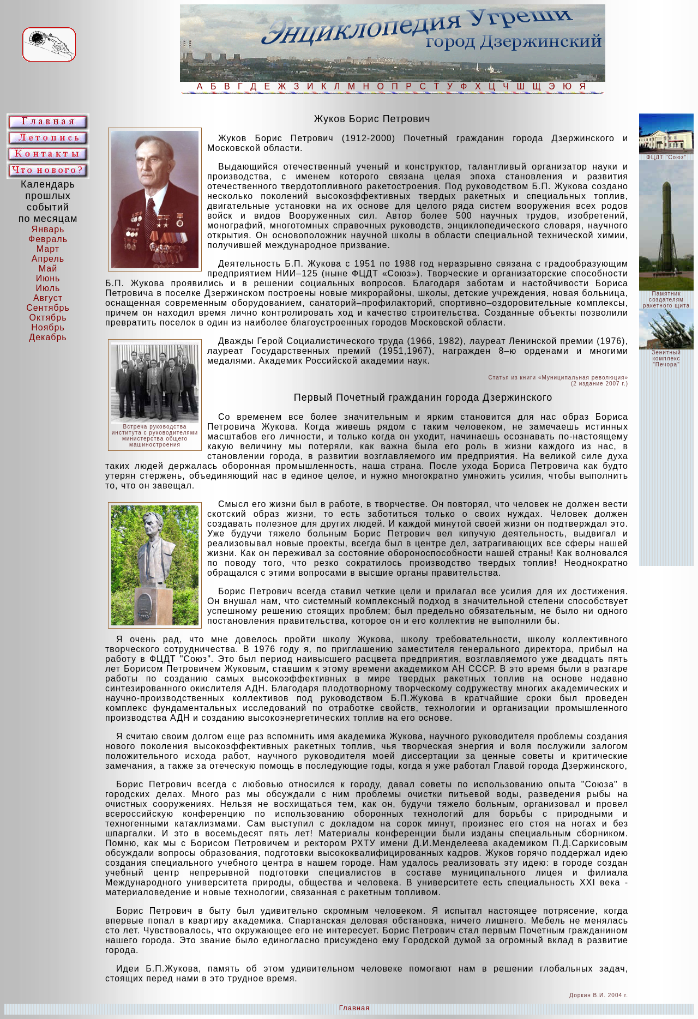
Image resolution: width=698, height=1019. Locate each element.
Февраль (48, 239)
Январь (48, 229)
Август (48, 298)
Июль (48, 288)
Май (48, 268)
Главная (354, 1008)
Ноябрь (48, 327)
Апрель (48, 258)
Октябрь (48, 317)
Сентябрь (48, 307)
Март (48, 249)
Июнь (48, 278)
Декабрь (48, 337)
